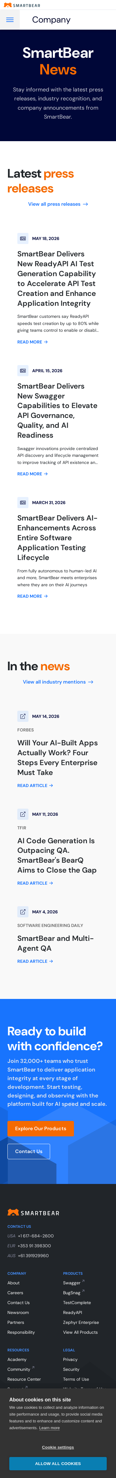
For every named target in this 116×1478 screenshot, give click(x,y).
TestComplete (77, 1302)
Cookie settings (58, 1447)
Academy (17, 1359)
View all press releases (58, 204)
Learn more (49, 1427)
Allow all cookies (58, 1463)
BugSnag (71, 1292)
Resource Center (24, 1379)
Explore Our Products (40, 1128)
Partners (15, 1322)
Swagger (71, 1283)
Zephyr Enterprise (81, 1322)
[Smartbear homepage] (22, 4)
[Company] (60, 20)
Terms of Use (76, 1379)
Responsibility (21, 1332)
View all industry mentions (58, 682)
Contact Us (28, 1151)
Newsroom (18, 1312)
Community (18, 1369)
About (13, 1283)
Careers (15, 1292)
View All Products (80, 1332)
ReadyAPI (72, 1312)
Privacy (70, 1359)
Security (71, 1369)
